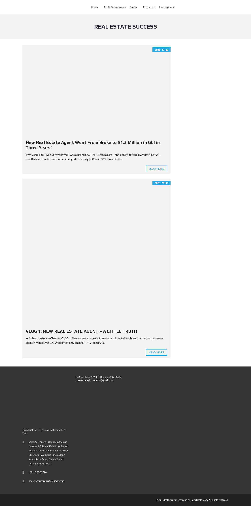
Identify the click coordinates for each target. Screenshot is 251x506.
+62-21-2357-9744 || (87, 376)
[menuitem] (94, 7)
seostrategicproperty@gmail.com (46, 480)
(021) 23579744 (38, 472)
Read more (156, 168)
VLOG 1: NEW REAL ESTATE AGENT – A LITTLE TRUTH (81, 331)
